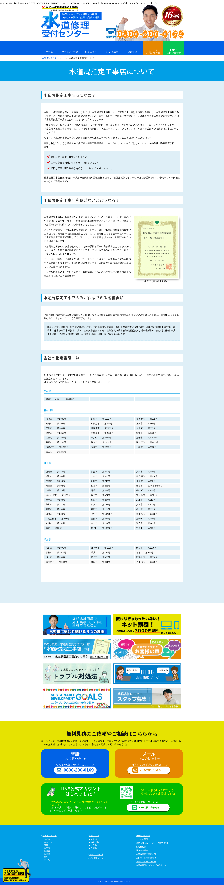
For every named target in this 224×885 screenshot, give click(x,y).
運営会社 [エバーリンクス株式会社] (152, 843)
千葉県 (94, 848)
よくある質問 (111, 52)
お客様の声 (141, 847)
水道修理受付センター (52, 58)
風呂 (46, 845)
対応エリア (91, 52)
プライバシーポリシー (146, 862)
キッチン (48, 842)
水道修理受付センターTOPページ (151, 865)
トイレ (47, 839)
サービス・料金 (70, 52)
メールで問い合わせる (150, 770)
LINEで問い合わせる (149, 807)
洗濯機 (47, 854)
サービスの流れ (143, 836)
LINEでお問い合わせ (174, 51)
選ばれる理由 (142, 850)
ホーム (49, 52)
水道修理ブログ (96, 858)
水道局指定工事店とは (146, 854)
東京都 (94, 839)
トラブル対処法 (96, 855)
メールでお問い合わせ (153, 51)
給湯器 (47, 851)
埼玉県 (94, 845)
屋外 (46, 857)
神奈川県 (95, 842)
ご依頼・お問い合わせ (146, 858)
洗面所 (47, 848)
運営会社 (132, 52)
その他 (47, 860)
